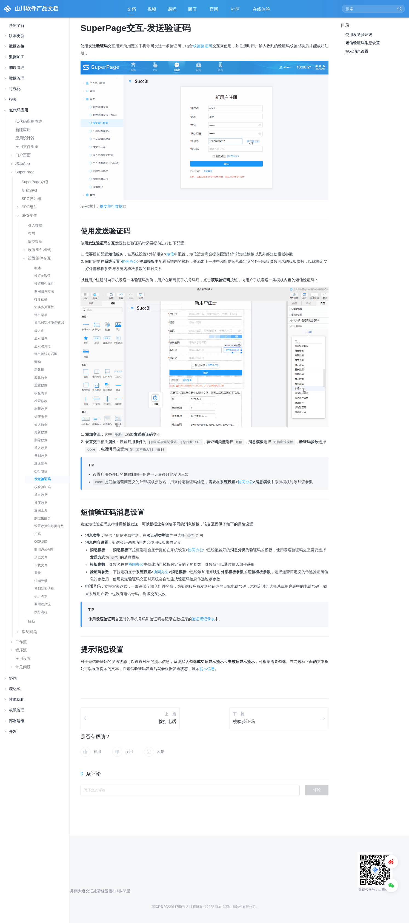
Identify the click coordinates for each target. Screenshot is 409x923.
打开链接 (40, 299)
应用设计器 (25, 138)
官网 (214, 11)
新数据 (39, 370)
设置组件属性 (44, 284)
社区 (236, 11)
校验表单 (40, 393)
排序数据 (40, 503)
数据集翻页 (42, 518)
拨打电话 (40, 471)
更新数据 (40, 432)
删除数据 (40, 440)
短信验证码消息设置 (362, 43)
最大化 (39, 331)
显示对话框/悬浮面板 (49, 323)
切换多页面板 (44, 307)
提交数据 (35, 242)
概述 (37, 268)
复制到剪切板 (44, 588)
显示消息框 (42, 346)
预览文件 (40, 557)
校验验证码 (42, 487)
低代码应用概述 (28, 121)
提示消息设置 (356, 51)
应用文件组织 (26, 146)
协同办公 (129, 261)
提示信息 (207, 668)
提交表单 (40, 416)
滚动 (37, 362)
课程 (172, 9)
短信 (170, 254)
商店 (193, 11)
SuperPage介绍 (35, 182)
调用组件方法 (44, 291)
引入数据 (35, 225)
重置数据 (40, 385)
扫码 (37, 534)
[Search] (373, 9)
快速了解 (16, 26)
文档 (131, 9)
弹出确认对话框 (45, 354)
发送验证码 (42, 479)
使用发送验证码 (358, 34)
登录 (37, 573)
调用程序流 (42, 604)
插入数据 (40, 424)
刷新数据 (40, 409)
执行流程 (40, 612)
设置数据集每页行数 (49, 526)
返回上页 (40, 510)
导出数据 (40, 495)
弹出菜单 (40, 315)
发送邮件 (40, 463)
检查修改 (40, 401)
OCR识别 (41, 542)
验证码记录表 (203, 619)
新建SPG (29, 190)
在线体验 (262, 11)
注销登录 (40, 581)
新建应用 (23, 130)
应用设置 (23, 658)
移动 (31, 622)
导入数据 (40, 448)
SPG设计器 (31, 199)
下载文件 (40, 565)
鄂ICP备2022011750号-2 (169, 907)
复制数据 (40, 456)
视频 (151, 9)
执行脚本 (40, 596)
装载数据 (40, 377)
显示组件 (40, 338)
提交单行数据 (113, 206)
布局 (31, 233)
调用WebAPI (43, 549)
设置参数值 (42, 276)
